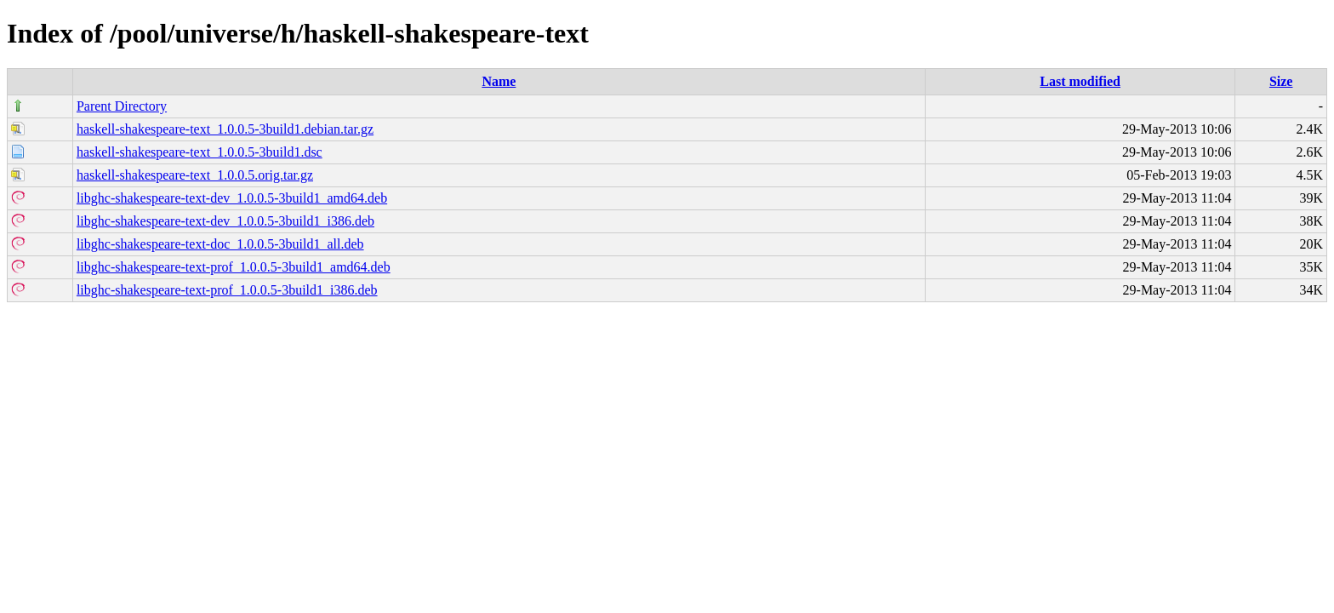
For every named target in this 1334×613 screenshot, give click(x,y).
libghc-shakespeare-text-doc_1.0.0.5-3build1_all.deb (220, 244)
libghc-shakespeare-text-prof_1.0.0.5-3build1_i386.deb (227, 290)
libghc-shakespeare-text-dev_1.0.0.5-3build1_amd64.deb (232, 198)
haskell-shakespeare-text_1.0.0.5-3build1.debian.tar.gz (225, 129)
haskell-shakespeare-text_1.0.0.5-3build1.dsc (199, 152)
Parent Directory (122, 106)
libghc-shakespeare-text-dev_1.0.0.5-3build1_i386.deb (225, 221)
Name (499, 81)
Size (1281, 81)
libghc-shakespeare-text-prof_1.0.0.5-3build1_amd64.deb (234, 267)
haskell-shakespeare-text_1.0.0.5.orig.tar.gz (195, 175)
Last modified (1080, 81)
